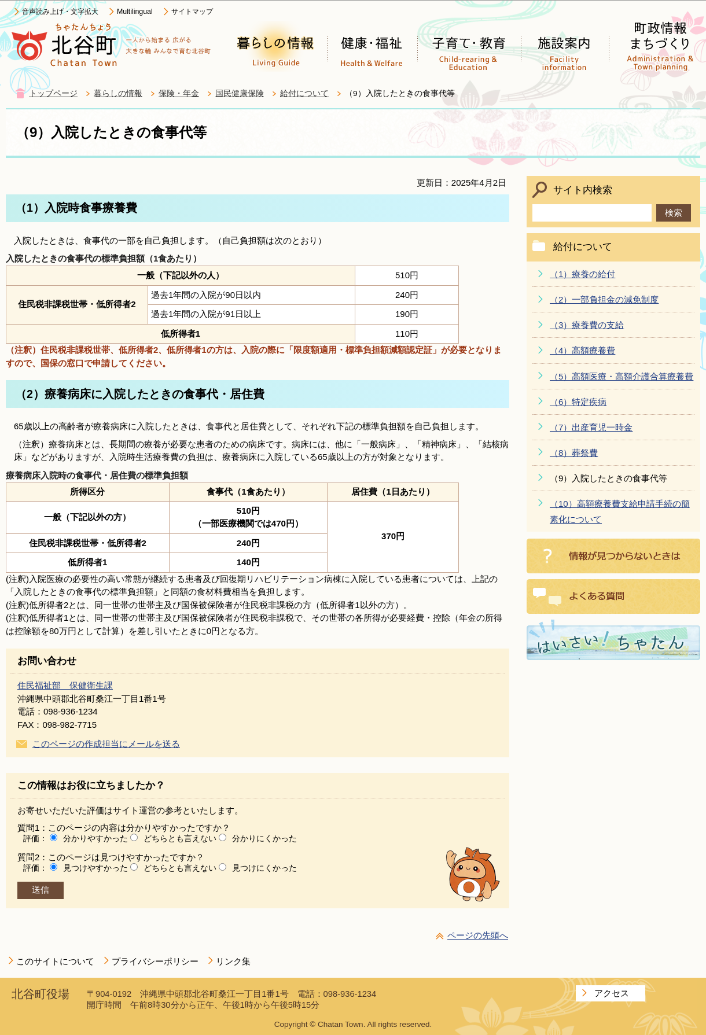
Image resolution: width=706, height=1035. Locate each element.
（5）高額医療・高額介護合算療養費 (621, 376)
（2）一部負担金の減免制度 (604, 299)
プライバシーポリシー (155, 961)
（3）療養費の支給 (587, 325)
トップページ (53, 93)
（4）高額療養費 (582, 350)
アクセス (611, 993)
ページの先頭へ (477, 935)
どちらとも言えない (180, 838)
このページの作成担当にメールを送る (106, 744)
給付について (304, 93)
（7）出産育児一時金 (591, 427)
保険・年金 (179, 93)
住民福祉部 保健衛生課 (65, 685)
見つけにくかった (264, 867)
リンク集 (233, 961)
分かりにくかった (264, 838)
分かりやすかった (95, 838)
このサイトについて (55, 961)
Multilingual (135, 12)
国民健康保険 (239, 93)
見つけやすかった (95, 867)
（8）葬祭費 (574, 453)
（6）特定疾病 (578, 402)
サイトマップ (192, 12)
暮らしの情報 (118, 93)
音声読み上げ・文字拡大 (60, 12)
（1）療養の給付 (582, 274)
